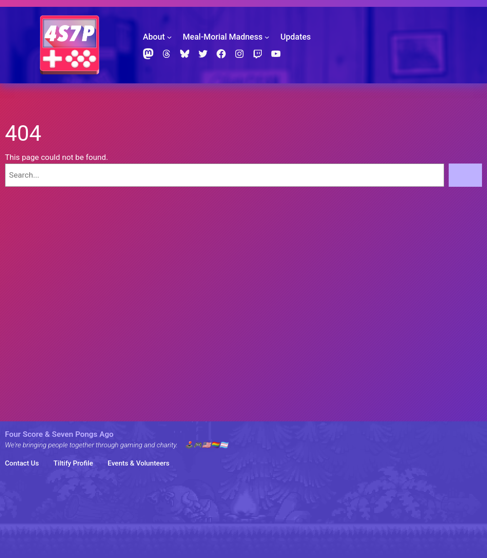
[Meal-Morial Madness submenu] (266, 37)
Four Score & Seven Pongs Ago (59, 434)
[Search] (465, 175)
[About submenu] (169, 37)
